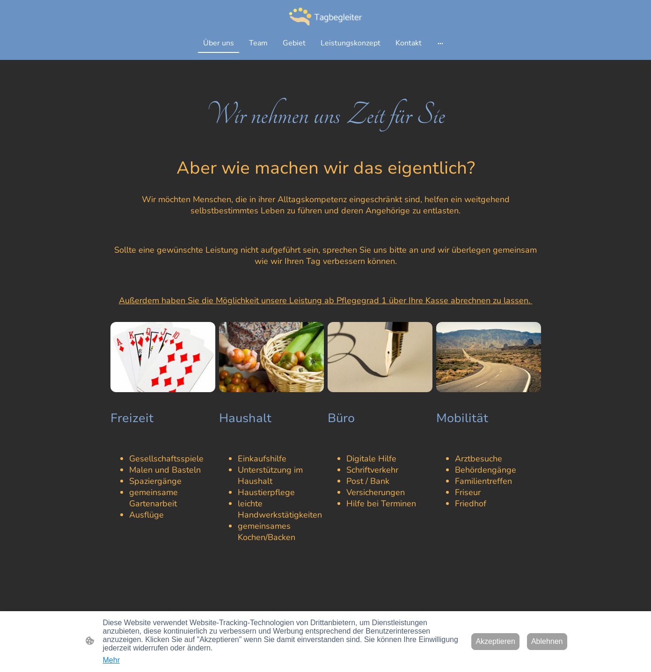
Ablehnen (547, 641)
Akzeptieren (495, 641)
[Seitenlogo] (325, 16)
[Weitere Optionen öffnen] (440, 43)
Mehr (111, 660)
